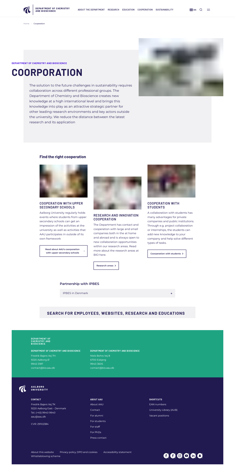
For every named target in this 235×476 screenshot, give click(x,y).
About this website (42, 452)
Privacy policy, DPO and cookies (78, 452)
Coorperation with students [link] (166, 253)
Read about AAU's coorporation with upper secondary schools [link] (65, 251)
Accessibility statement (117, 452)
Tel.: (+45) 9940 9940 (43, 412)
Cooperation (145, 9)
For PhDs (95, 432)
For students (98, 421)
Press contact (98, 437)
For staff (95, 426)
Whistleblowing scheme (45, 456)
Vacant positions (159, 415)
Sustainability (164, 9)
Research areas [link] (106, 265)
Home (26, 23)
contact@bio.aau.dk (43, 367)
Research (113, 9)
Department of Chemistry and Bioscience (53, 9)
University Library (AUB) (163, 410)
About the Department (91, 9)
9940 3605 (96, 363)
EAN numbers (157, 404)
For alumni (96, 415)
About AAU (97, 404)
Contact (95, 410)
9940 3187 (37, 363)
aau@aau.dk (38, 416)
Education (128, 9)
